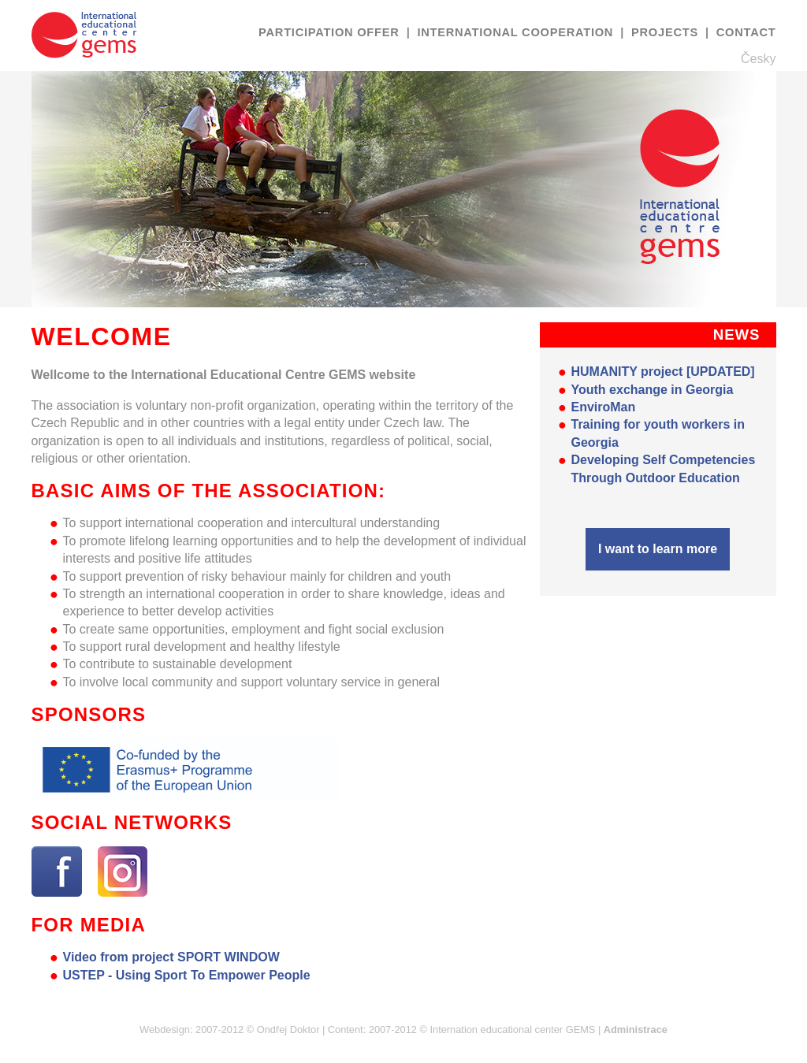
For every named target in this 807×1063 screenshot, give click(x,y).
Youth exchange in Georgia (652, 389)
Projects (666, 32)
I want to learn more (657, 549)
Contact (746, 32)
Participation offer (330, 32)
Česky (758, 58)
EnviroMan (603, 407)
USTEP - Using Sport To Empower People (187, 975)
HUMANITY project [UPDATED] (663, 371)
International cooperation (517, 32)
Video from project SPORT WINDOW (171, 957)
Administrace (636, 1029)
